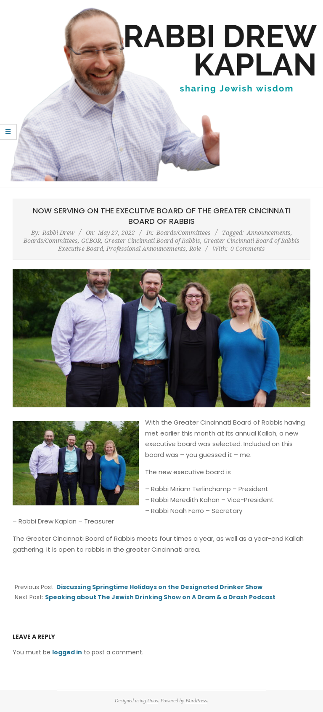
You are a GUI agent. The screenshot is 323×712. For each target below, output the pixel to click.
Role (195, 248)
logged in (67, 652)
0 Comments (247, 248)
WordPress (196, 701)
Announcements (269, 232)
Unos (152, 701)
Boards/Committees (183, 232)
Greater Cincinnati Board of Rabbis (152, 240)
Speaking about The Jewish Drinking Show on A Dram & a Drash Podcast (160, 597)
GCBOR (91, 240)
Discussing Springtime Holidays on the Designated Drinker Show (159, 587)
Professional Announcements (146, 248)
